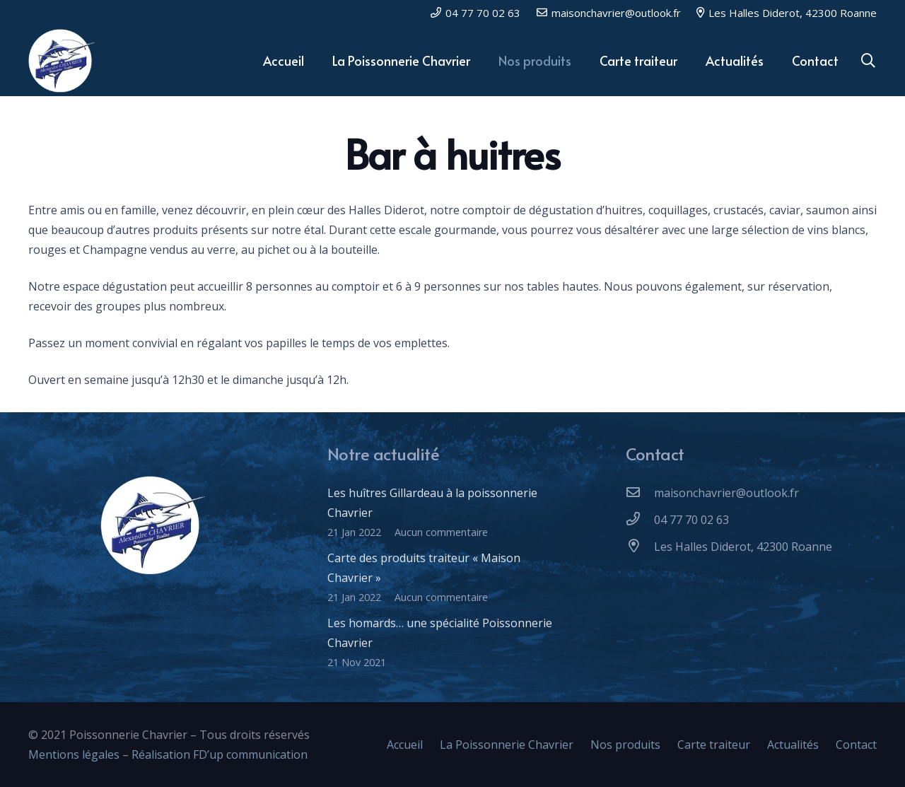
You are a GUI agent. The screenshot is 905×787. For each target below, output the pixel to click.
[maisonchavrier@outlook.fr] (640, 493)
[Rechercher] (868, 61)
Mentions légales (73, 754)
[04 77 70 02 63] (640, 520)
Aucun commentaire (441, 532)
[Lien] (62, 61)
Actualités (793, 744)
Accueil (405, 744)
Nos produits (625, 744)
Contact (856, 744)
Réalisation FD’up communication (221, 754)
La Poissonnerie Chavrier (506, 744)
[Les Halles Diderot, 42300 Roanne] (640, 546)
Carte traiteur (713, 744)
